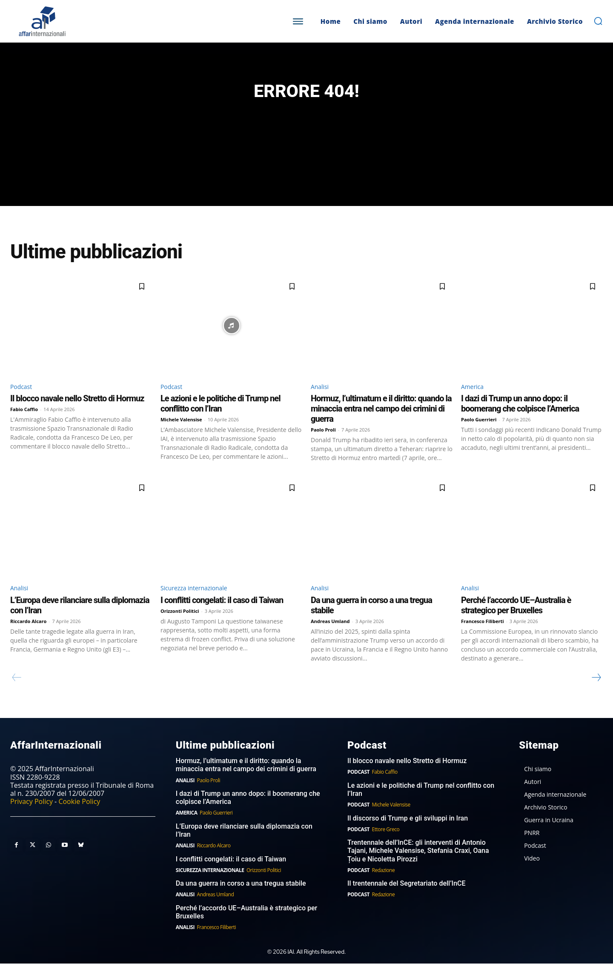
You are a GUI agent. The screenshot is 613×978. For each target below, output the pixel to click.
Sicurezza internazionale (199, 601)
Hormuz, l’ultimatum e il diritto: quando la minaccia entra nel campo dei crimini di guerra (381, 421)
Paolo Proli (323, 443)
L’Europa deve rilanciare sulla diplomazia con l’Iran (244, 845)
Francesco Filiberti (482, 635)
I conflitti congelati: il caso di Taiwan (221, 614)
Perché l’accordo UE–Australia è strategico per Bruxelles (516, 619)
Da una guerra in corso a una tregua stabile (241, 898)
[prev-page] (16, 691)
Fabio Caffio (24, 422)
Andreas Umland (330, 635)
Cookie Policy (79, 816)
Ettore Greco (386, 843)
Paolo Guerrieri (478, 432)
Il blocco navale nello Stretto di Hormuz (77, 411)
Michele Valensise (181, 432)
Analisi (321, 398)
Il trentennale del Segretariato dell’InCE (406, 898)
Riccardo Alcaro (28, 635)
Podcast (22, 398)
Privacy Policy (31, 816)
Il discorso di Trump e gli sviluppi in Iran (407, 833)
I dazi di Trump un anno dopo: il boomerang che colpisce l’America (520, 416)
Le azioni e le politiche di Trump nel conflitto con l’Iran (220, 416)
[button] (598, 21)
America (474, 398)
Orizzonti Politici (179, 625)
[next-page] (596, 691)
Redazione (383, 884)
